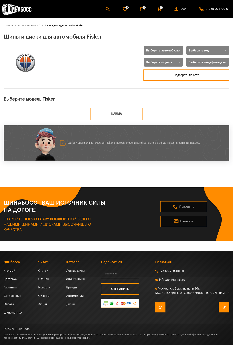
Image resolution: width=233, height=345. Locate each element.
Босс (182, 9)
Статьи (43, 270)
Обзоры (44, 295)
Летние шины (75, 270)
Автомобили (75, 295)
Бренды (71, 287)
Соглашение (12, 295)
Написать (186, 221)
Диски (70, 304)
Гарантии (10, 287)
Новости (44, 287)
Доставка (10, 279)
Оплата (9, 304)
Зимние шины (75, 279)
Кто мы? (9, 270)
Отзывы (43, 279)
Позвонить (186, 206)
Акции (42, 304)
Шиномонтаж (13, 312)
